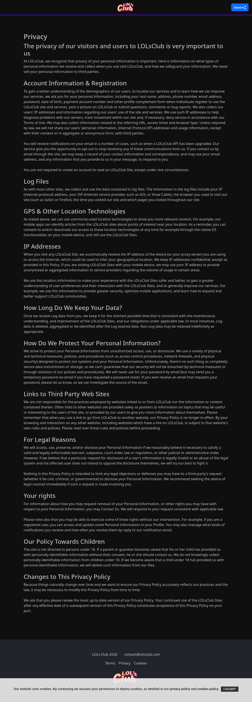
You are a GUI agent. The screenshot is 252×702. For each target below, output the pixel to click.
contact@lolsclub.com (142, 654)
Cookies (140, 663)
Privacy (124, 663)
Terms (110, 663)
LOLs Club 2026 (104, 654)
